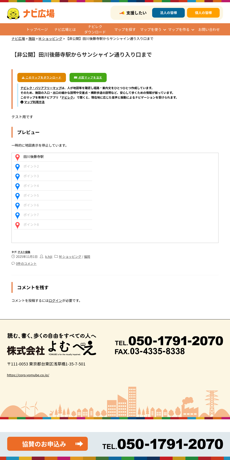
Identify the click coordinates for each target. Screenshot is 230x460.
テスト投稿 (24, 252)
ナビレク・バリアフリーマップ (40, 88)
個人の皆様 (203, 12)
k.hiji (48, 256)
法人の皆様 (168, 12)
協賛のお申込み (44, 443)
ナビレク (67, 97)
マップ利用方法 (34, 102)
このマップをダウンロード (41, 77)
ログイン (55, 300)
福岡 (87, 256)
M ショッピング (70, 256)
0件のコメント (26, 263)
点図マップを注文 (88, 77)
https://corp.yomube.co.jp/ (28, 374)
